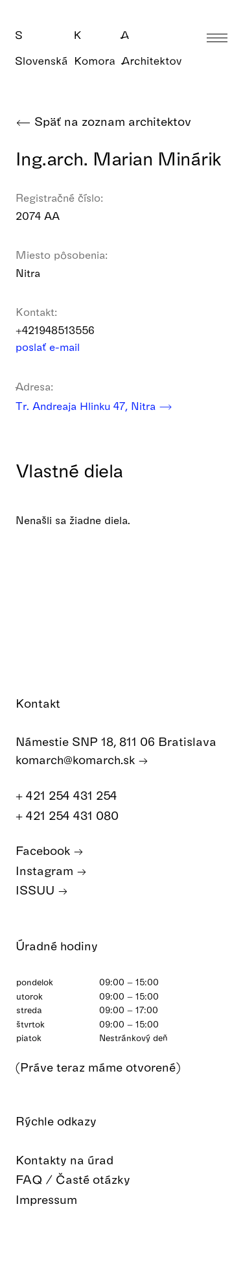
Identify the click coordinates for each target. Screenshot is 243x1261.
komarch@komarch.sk (82, 760)
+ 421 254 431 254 (73, 796)
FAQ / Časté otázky (82, 1180)
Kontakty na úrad (74, 1160)
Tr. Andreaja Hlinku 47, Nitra (94, 405)
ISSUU (42, 890)
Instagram (51, 871)
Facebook (50, 851)
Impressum (56, 1200)
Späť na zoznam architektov (103, 122)
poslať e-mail (56, 346)
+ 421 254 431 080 (74, 816)
